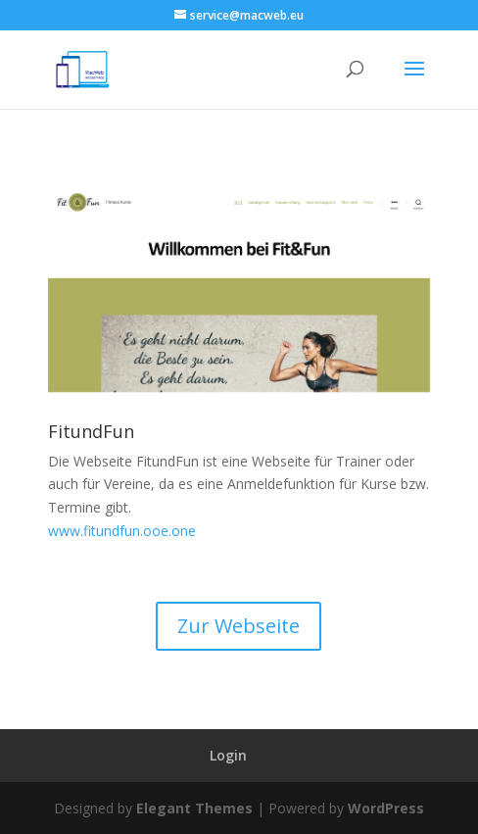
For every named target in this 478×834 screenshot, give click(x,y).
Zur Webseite (238, 626)
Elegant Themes (194, 808)
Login (228, 755)
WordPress (386, 808)
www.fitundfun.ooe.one (122, 530)
